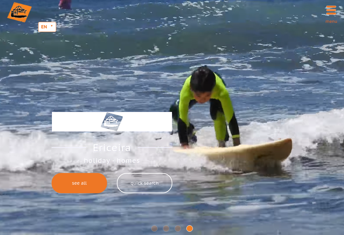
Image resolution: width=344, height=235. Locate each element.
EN (44, 27)
